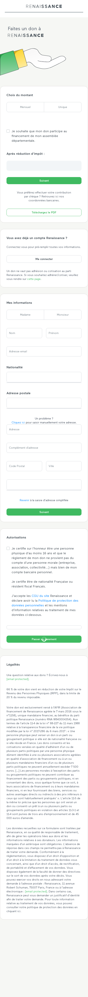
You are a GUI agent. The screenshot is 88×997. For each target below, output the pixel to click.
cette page (34, 278)
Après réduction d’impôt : (25, 153)
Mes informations (19, 302)
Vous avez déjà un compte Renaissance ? (36, 238)
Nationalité (14, 367)
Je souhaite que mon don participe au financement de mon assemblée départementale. (39, 135)
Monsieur (63, 314)
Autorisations (16, 537)
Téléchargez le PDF (44, 212)
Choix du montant (19, 95)
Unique (62, 107)
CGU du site (40, 595)
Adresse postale (18, 393)
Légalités (13, 664)
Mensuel (25, 107)
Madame (25, 314)
